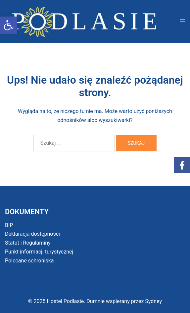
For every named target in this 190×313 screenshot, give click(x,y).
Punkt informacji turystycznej (39, 252)
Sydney (153, 301)
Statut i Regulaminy (28, 243)
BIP (9, 225)
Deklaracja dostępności (32, 234)
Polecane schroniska (29, 260)
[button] (8, 25)
